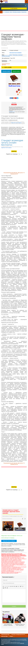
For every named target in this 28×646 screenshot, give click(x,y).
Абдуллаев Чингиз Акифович (15, 52)
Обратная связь (4, 636)
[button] (3, 586)
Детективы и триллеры (17, 54)
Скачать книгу (6, 71)
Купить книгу (16, 71)
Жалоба (14, 104)
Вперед (14, 151)
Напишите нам (12, 111)
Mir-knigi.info (7, 1)
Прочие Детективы (6, 55)
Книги (10, 54)
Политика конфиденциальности (18, 634)
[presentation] (3, 586)
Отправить (14, 606)
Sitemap (11, 636)
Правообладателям (5, 634)
